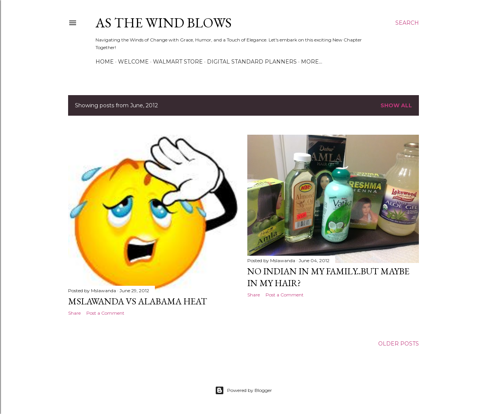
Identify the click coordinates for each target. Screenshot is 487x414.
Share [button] (74, 313)
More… (311, 61)
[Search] (407, 23)
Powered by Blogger (243, 390)
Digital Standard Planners (252, 61)
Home (104, 61)
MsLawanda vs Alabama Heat (137, 301)
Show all (396, 105)
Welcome (133, 61)
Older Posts (398, 343)
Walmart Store (178, 61)
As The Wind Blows (163, 23)
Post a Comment (105, 313)
